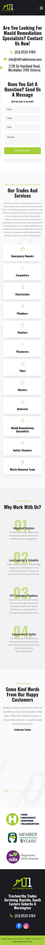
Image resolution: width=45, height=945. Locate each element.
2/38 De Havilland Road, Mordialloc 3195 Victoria (24, 68)
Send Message (22, 151)
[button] (6, 791)
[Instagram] (26, 926)
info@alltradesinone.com (25, 59)
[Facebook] (19, 926)
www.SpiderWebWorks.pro (22, 941)
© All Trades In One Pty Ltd (12, 939)
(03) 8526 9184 (25, 52)
